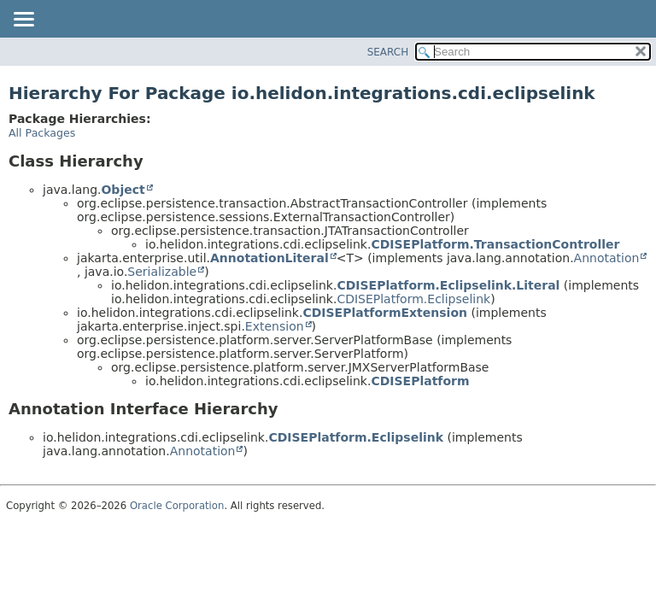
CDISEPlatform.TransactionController (495, 244)
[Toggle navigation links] (23, 20)
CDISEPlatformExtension (384, 312)
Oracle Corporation (177, 506)
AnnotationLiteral (269, 258)
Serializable (161, 271)
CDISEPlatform (420, 381)
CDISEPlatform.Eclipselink (413, 299)
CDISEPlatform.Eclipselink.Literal (448, 285)
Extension (274, 326)
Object (122, 189)
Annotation (607, 258)
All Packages (42, 132)
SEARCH (388, 52)
